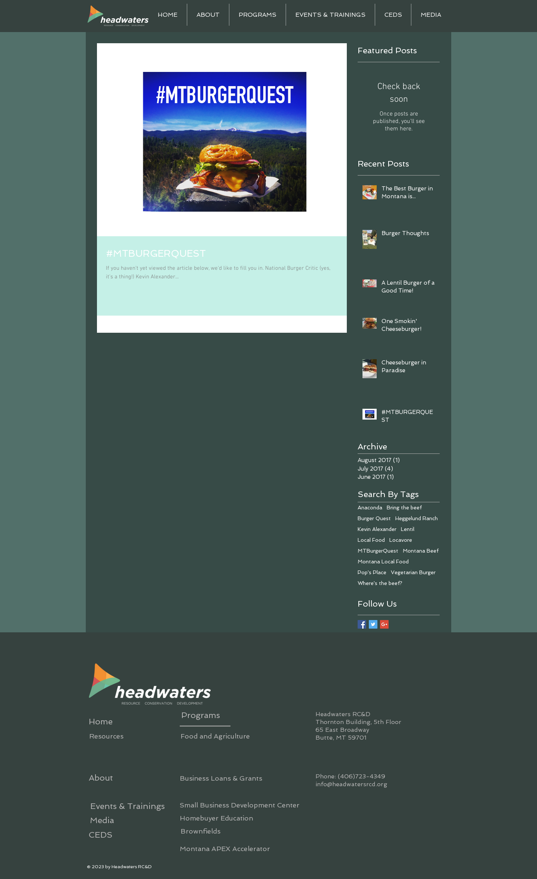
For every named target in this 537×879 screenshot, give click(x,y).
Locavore (400, 540)
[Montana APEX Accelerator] (225, 848)
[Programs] (200, 715)
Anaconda (370, 507)
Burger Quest (374, 518)
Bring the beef (404, 507)
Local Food (371, 540)
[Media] (102, 820)
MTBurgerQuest (378, 551)
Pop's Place (372, 572)
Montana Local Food (383, 562)
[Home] (101, 721)
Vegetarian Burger (413, 572)
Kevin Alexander (377, 529)
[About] (101, 777)
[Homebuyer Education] (216, 818)
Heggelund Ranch (416, 518)
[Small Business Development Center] (239, 805)
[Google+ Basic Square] (384, 624)
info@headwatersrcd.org (351, 784)
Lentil (407, 529)
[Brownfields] (200, 831)
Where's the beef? (380, 583)
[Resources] (106, 736)
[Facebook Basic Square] (362, 624)
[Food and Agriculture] (215, 736)
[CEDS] (101, 834)
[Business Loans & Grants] (221, 778)
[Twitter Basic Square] (373, 624)
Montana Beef (421, 551)
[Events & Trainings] (127, 806)
